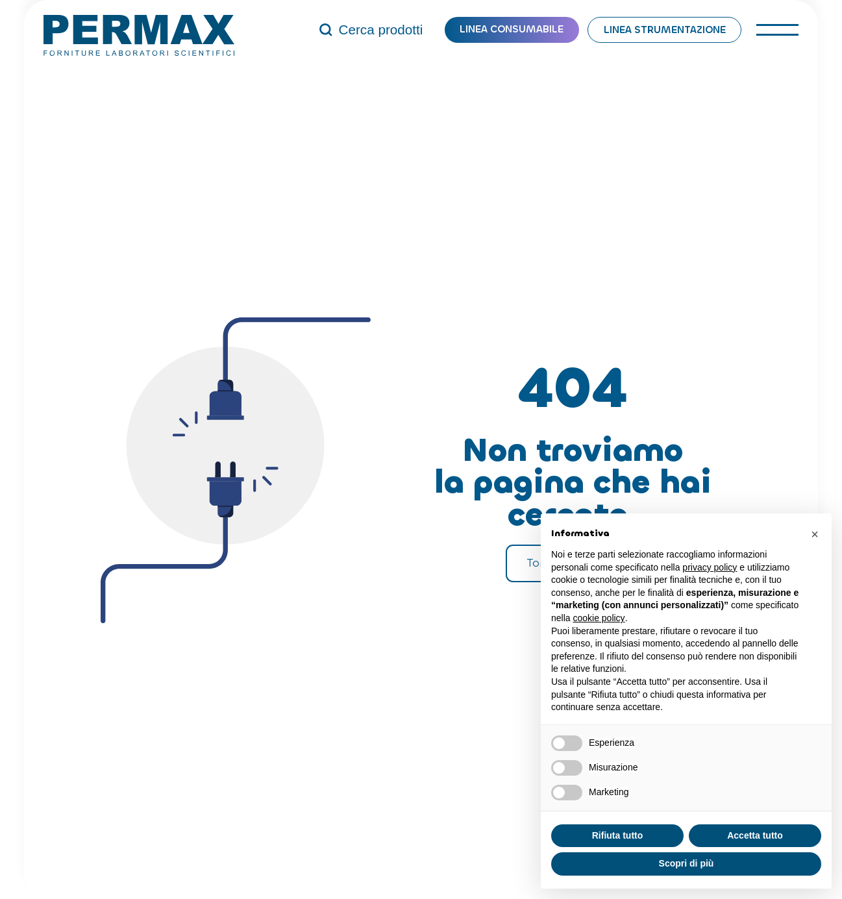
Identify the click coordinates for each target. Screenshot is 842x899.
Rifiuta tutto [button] (617, 835)
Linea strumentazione (665, 29)
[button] (814, 534)
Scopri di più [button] (686, 863)
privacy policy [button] (709, 567)
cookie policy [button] (599, 618)
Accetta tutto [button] (755, 835)
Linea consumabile (511, 29)
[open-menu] (777, 30)
